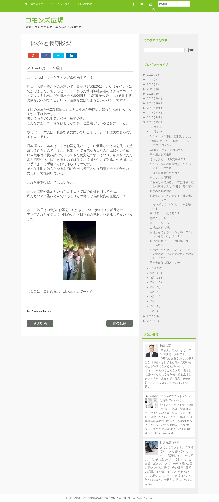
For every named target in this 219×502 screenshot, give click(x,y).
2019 (150, 103)
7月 (153, 282)
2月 (153, 306)
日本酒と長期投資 (161, 154)
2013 (150, 320)
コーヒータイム (159, 222)
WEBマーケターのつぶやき (166, 149)
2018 (150, 107)
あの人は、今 (158, 218)
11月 (153, 131)
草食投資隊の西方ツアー (165, 262)
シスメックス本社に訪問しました (170, 136)
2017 (150, 112)
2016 (150, 117)
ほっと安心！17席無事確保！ (168, 159)
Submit (153, 9)
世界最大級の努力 (161, 227)
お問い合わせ (85, 3)
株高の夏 (165, 345)
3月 (153, 301)
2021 (150, 93)
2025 (150, 74)
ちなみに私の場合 (161, 191)
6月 (153, 287)
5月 (153, 291)
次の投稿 (40, 323)
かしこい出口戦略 (161, 177)
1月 (153, 310)
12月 (153, 126)
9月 (153, 272)
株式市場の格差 (169, 442)
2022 (150, 89)
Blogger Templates (145, 498)
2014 (150, 316)
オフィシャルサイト (61, 3)
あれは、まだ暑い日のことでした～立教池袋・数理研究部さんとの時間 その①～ (172, 254)
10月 (153, 268)
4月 (153, 296)
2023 (150, 84)
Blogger (132, 498)
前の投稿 (119, 323)
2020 (150, 98)
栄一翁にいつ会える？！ (165, 213)
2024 (150, 79)
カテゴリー (38, 3)
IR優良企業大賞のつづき (165, 172)
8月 (153, 277)
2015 (150, 122)
